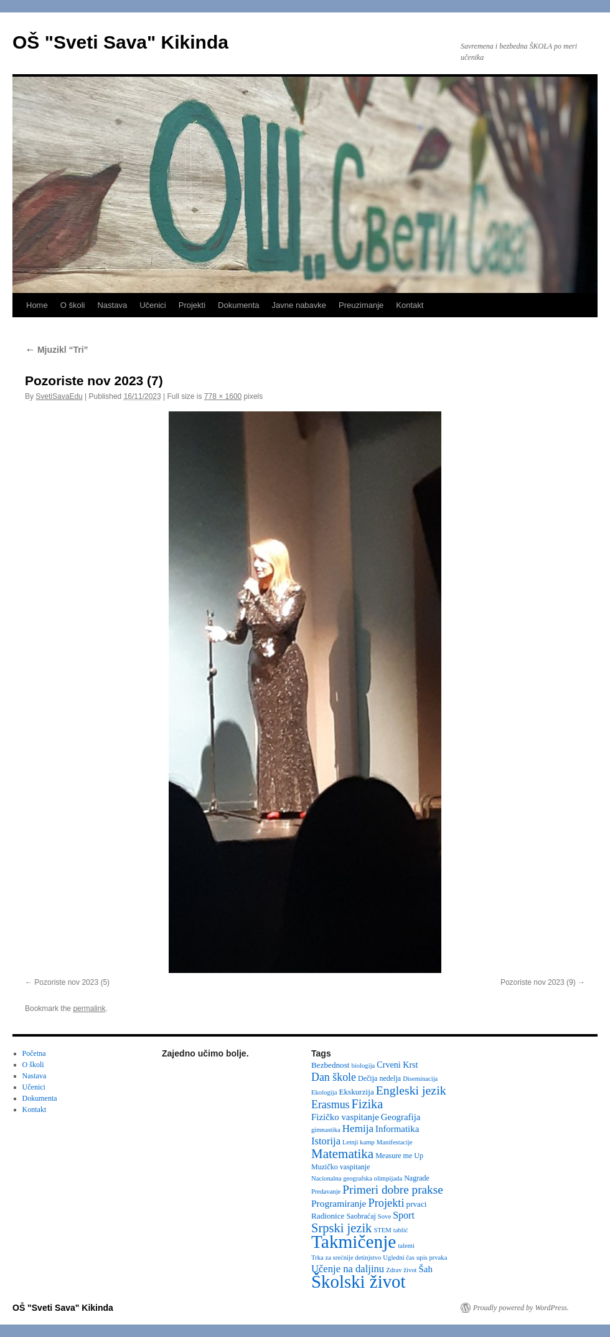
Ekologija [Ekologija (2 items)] (324, 1092)
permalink (89, 1008)
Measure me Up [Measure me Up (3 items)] (399, 1155)
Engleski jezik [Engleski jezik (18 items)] (411, 1090)
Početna (34, 1053)
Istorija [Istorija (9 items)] (325, 1141)
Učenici (152, 305)
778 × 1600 (223, 396)
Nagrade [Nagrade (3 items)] (416, 1178)
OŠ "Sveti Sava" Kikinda (120, 42)
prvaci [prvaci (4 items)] (416, 1204)
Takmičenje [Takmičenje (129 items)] (353, 1242)
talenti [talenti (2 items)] (406, 1245)
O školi (72, 305)
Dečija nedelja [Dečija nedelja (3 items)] (379, 1078)
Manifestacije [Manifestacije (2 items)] (395, 1142)
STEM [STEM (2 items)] (382, 1230)
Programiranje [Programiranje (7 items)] (339, 1203)
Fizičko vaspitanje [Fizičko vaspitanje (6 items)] (345, 1117)
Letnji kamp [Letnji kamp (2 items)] (358, 1142)
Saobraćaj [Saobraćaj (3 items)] (360, 1216)
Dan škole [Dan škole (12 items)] (333, 1077)
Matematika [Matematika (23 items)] (342, 1153)
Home (37, 305)
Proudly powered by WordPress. (521, 1307)
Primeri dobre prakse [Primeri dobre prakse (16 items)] (392, 1189)
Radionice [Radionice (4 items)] (327, 1215)
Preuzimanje (361, 305)
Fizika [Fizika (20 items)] (367, 1104)
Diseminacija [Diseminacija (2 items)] (420, 1078)
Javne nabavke (299, 305)
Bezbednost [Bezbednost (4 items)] (330, 1065)
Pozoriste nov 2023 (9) (538, 982)
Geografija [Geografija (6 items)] (401, 1117)
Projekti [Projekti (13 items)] (386, 1203)
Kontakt (409, 305)
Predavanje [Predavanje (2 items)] (325, 1191)
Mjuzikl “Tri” (56, 350)
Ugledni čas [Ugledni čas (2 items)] (399, 1257)
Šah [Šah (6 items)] (426, 1269)
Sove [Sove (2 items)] (384, 1216)
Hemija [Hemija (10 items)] (357, 1128)
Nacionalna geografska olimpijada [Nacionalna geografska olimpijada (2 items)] (356, 1178)
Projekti (192, 305)
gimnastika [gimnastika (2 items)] (325, 1129)
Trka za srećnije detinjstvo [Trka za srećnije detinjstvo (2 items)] (346, 1257)
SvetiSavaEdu (58, 396)
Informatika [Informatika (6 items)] (397, 1129)
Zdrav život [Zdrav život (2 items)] (401, 1270)
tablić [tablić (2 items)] (400, 1230)
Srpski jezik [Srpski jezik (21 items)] (341, 1228)
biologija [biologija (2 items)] (363, 1065)
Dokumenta (238, 305)
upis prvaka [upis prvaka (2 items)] (431, 1257)
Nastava (112, 305)
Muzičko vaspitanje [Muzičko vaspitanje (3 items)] (340, 1166)
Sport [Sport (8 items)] (404, 1215)
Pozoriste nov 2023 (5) (72, 982)
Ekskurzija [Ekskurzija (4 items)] (356, 1091)
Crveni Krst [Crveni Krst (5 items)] (397, 1065)
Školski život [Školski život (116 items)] (358, 1281)
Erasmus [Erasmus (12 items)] (330, 1104)
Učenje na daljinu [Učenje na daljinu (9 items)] (347, 1269)
